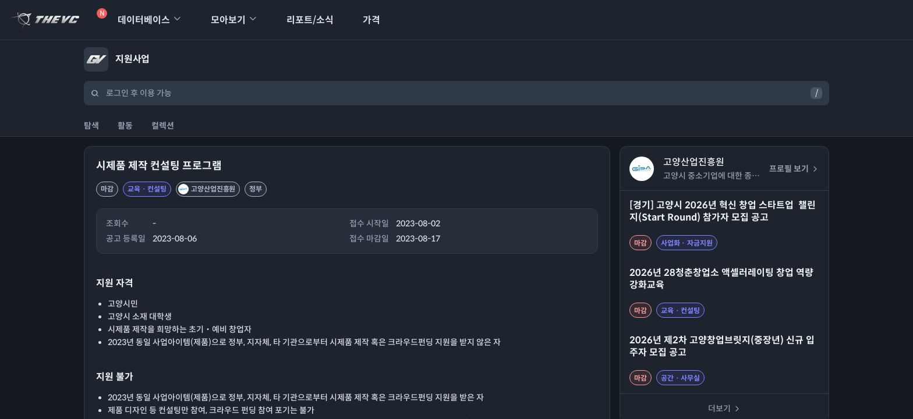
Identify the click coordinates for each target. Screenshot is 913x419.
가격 (364, 20)
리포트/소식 (302, 20)
